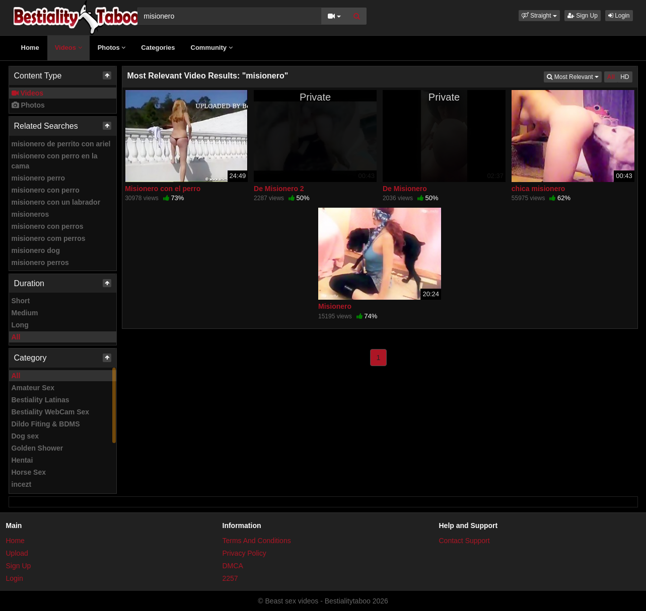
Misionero (334, 306)
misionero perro (38, 178)
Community (212, 47)
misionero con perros (48, 226)
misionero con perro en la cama (55, 161)
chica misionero (538, 189)
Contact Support (464, 541)
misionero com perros (49, 238)
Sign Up (582, 15)
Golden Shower (37, 448)
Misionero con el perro (162, 189)
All (16, 337)
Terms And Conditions (257, 541)
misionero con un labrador (56, 202)
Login (619, 15)
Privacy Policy (244, 553)
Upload (17, 553)
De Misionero (405, 189)
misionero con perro (46, 190)
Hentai (22, 460)
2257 (230, 578)
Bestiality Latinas (40, 400)
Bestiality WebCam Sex (51, 412)
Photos (112, 47)
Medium (25, 313)
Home (30, 47)
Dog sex (25, 436)
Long (20, 325)
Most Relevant (574, 76)
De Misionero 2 (279, 189)
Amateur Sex (33, 388)
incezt (22, 484)
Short (21, 301)
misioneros (30, 214)
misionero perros (40, 262)
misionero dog (36, 250)
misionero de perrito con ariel (61, 144)
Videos (68, 47)
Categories (158, 47)
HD (624, 76)
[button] (539, 15)
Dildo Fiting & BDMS (46, 424)
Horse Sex (29, 472)
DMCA (233, 566)
